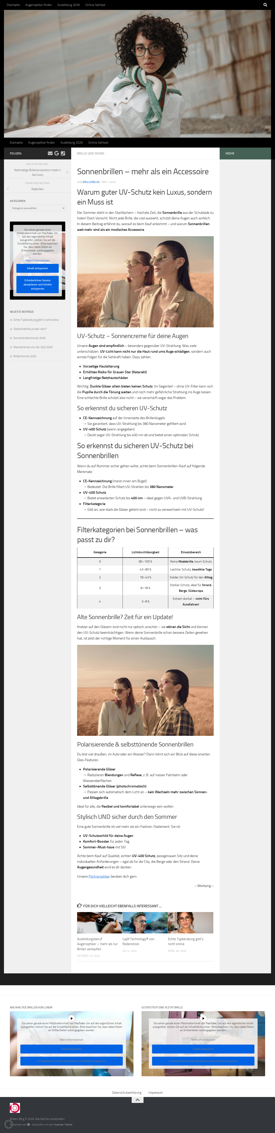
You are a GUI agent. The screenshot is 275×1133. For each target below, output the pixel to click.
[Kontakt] (62, 153)
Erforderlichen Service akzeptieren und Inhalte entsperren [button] (38, 284)
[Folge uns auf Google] (56, 153)
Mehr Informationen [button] (37, 260)
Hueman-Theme (63, 1124)
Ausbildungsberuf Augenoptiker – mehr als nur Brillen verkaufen (97, 944)
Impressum (155, 1092)
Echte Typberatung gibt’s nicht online (36, 320)
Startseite (13, 5)
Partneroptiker (99, 876)
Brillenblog (91, 182)
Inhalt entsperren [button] (37, 268)
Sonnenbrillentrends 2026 (29, 338)
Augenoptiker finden (38, 5)
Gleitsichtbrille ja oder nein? (30, 329)
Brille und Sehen (90, 153)
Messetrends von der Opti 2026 (33, 347)
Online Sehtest (95, 5)
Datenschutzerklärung (126, 1092)
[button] (8, 1124)
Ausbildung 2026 (69, 5)
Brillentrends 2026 (24, 356)
